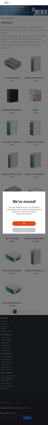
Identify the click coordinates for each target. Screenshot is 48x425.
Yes (24, 223)
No (24, 230)
